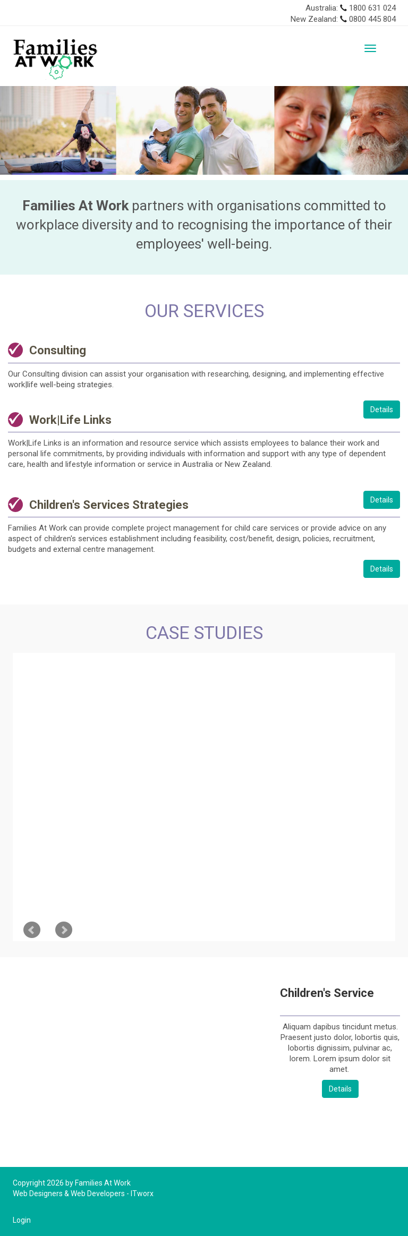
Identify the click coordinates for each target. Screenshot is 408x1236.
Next (63, 930)
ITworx (142, 1193)
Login (22, 1220)
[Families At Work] (55, 59)
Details (381, 409)
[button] (30, 130)
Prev (31, 930)
